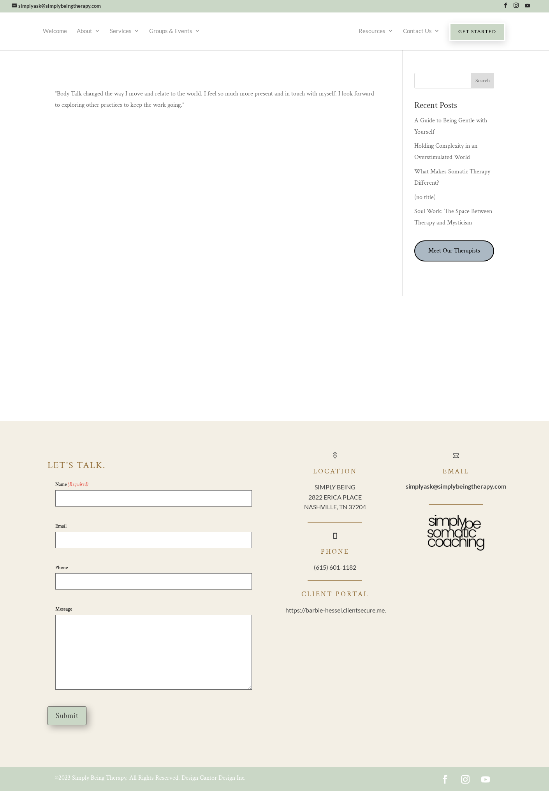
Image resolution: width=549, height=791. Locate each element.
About (84, 30)
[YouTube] (527, 7)
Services (121, 30)
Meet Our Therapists (454, 251)
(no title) (425, 197)
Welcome (55, 30)
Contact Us (417, 30)
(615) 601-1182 (335, 567)
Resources (372, 30)
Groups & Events (170, 30)
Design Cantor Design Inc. (213, 778)
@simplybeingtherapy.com (456, 486)
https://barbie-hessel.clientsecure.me (335, 610)
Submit (67, 716)
